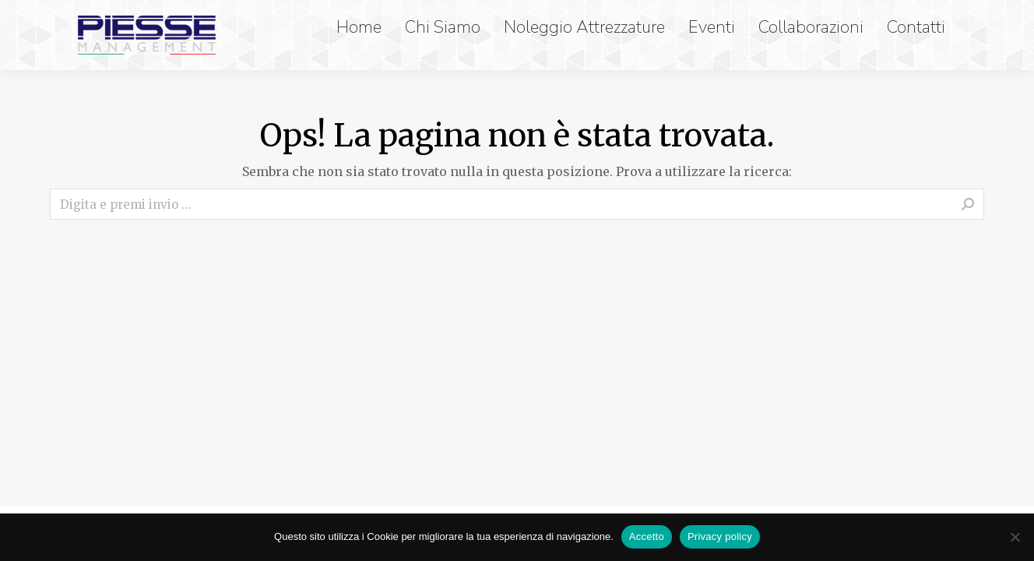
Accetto (646, 536)
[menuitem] (363, 27)
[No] (1014, 537)
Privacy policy (720, 536)
